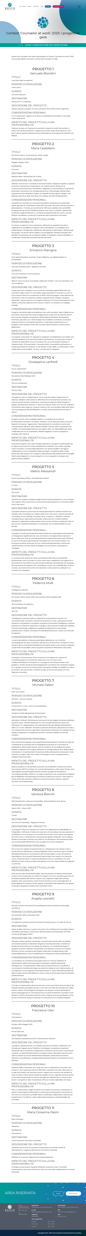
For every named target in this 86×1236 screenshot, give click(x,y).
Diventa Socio (73, 1193)
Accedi (58, 1193)
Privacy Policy (62, 1216)
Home (21, 45)
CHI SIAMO (22, 6)
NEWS (29, 6)
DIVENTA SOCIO (58, 6)
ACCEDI (48, 6)
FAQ (42, 6)
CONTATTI (36, 6)
